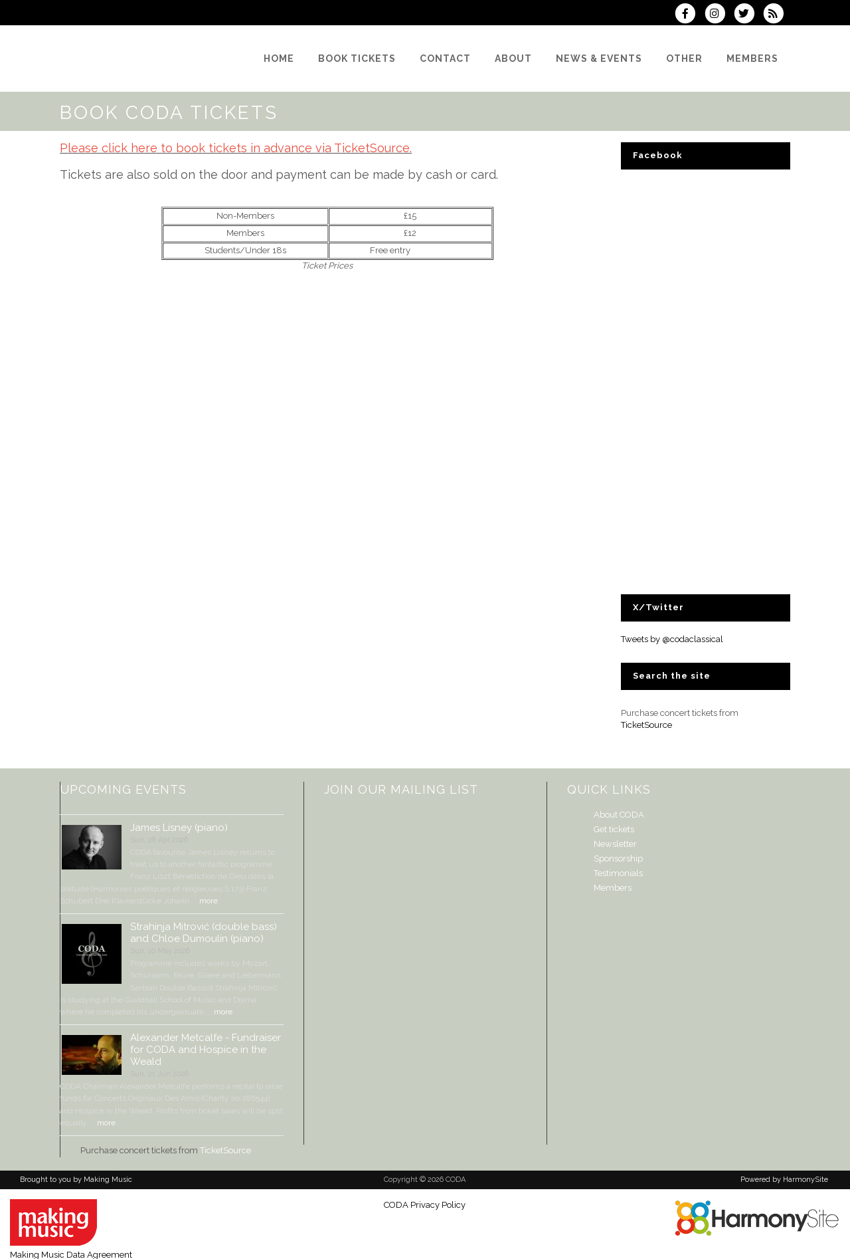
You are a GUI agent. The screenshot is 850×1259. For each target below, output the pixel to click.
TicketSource (646, 725)
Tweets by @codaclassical (672, 639)
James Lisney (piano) (179, 828)
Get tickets (614, 829)
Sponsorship (618, 858)
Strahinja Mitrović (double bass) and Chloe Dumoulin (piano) (203, 933)
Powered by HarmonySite (784, 1179)
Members (613, 888)
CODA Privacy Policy (425, 1205)
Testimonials (618, 873)
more (208, 900)
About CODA (619, 815)
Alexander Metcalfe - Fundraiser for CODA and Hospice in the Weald (205, 1050)
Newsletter (615, 844)
